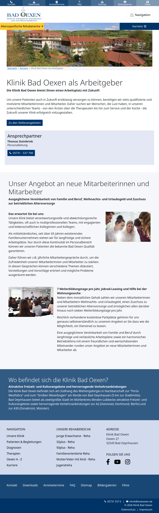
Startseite (12, 68)
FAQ (72, 485)
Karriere (24, 68)
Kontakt (12, 485)
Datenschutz (128, 509)
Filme (125, 485)
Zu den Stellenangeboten (25, 123)
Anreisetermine (53, 485)
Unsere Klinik (15, 436)
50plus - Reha (65, 448)
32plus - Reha (65, 442)
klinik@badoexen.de (139, 501)
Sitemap (86, 485)
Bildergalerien (106, 485)
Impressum (145, 509)
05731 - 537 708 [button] (21, 153)
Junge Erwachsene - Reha (73, 436)
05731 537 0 (112, 501)
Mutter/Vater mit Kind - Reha (75, 459)
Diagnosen (14, 448)
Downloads (30, 485)
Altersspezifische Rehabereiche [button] (22, 26)
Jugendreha (64, 465)
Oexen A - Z (14, 459)
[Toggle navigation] (140, 15)
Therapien (13, 454)
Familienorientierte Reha (73, 454)
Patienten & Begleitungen (24, 442)
